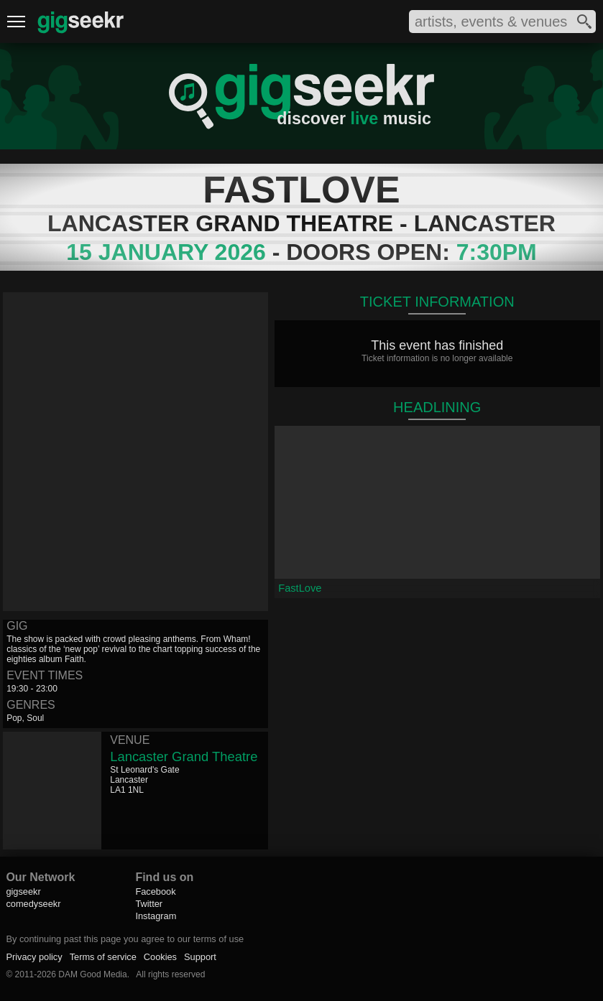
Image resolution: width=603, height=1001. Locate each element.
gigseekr (23, 891)
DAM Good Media (92, 974)
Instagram (155, 916)
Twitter (148, 903)
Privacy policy (34, 956)
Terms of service (103, 956)
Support (200, 956)
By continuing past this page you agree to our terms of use (125, 939)
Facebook (155, 891)
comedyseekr (33, 903)
